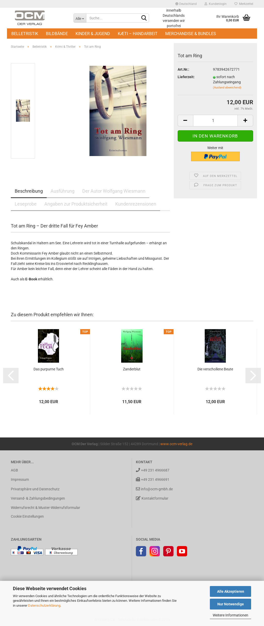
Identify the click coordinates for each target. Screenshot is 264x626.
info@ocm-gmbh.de (154, 489)
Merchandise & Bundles (190, 33)
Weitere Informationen (230, 615)
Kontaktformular (152, 498)
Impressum (20, 479)
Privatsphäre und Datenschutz (35, 489)
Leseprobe (26, 204)
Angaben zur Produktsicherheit (76, 204)
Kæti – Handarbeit (138, 33)
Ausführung (63, 191)
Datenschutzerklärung (44, 605)
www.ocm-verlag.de (176, 444)
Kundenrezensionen (135, 204)
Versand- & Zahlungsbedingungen (38, 498)
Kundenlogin (215, 4)
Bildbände (57, 33)
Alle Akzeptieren (230, 591)
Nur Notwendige (230, 604)
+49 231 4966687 (152, 470)
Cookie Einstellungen (27, 516)
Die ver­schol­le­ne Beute (215, 369)
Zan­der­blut (132, 369)
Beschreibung (29, 191)
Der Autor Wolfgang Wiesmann (113, 191)
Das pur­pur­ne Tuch (49, 369)
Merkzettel (243, 4)
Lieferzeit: (186, 77)
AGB (14, 470)
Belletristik (24, 33)
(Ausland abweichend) (227, 87)
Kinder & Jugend (93, 33)
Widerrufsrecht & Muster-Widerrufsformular (45, 508)
